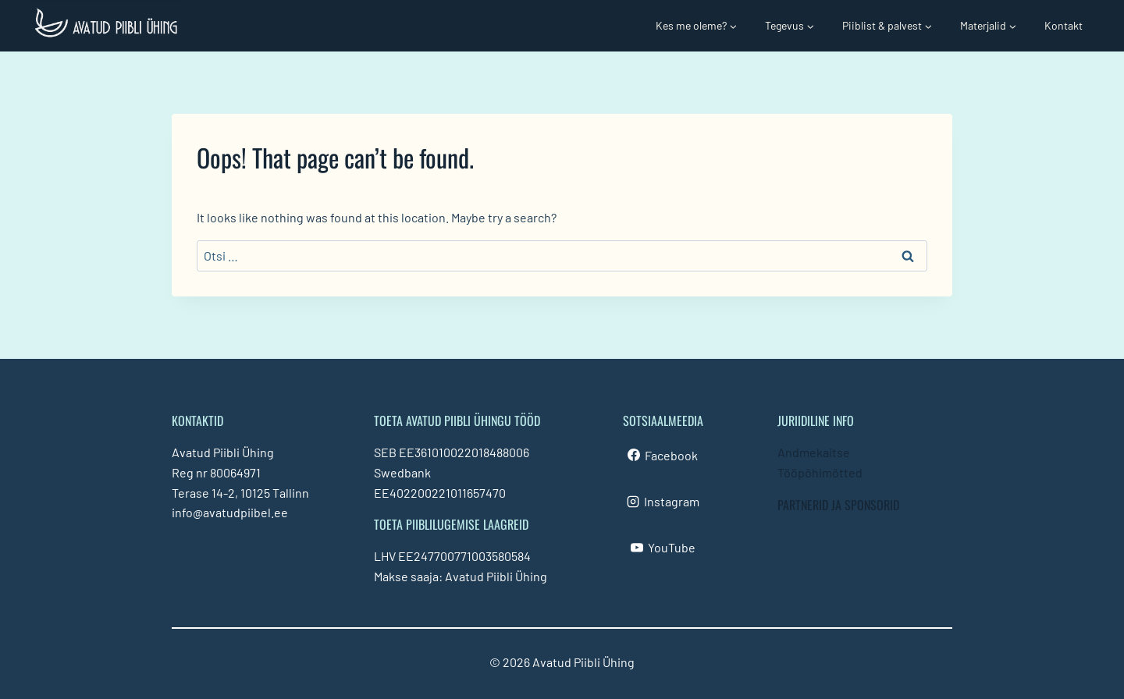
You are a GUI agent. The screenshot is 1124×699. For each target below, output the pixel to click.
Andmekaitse (813, 452)
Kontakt (1063, 25)
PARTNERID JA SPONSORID (838, 504)
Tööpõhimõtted (820, 472)
